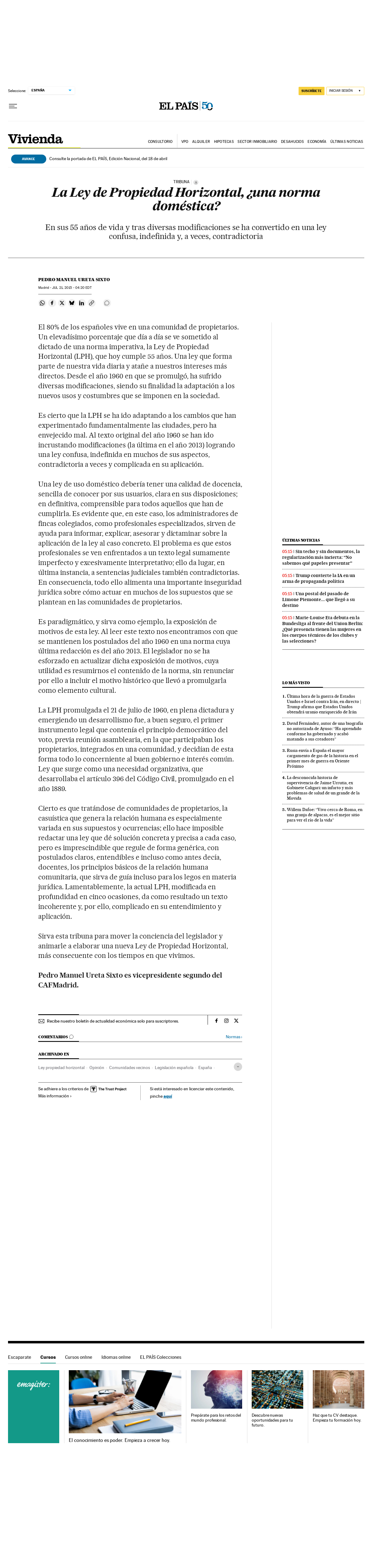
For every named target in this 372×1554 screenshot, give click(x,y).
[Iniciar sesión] (345, 91)
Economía (317, 141)
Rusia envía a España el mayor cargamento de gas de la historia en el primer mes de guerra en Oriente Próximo (322, 758)
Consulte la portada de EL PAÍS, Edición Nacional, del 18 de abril (108, 158)
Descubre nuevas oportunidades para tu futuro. (272, 1420)
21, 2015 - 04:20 (71, 288)
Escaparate (19, 1357)
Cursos (48, 1357)
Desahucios (292, 141)
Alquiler (201, 141)
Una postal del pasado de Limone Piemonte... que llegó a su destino (318, 599)
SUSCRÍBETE (311, 91)
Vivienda (35, 139)
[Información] (195, 182)
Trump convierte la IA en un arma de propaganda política (318, 578)
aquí (167, 1096)
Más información (55, 1095)
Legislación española (174, 1067)
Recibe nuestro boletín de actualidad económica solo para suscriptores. (113, 1021)
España (205, 1067)
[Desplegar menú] (13, 106)
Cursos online (78, 1357)
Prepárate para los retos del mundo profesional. (216, 1418)
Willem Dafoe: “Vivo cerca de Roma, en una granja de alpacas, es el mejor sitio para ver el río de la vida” (324, 814)
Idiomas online (116, 1357)
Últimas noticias (346, 141)
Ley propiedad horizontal (61, 1067)
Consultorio (160, 141)
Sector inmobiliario (257, 141)
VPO (184, 141)
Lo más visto (296, 682)
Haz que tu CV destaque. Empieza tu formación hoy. (337, 1418)
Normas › (234, 1037)
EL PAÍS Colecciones (160, 1357)
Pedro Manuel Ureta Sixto (74, 279)
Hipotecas (224, 141)
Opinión (96, 1067)
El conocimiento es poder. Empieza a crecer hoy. (119, 1440)
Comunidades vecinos (129, 1067)
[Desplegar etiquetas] (238, 1067)
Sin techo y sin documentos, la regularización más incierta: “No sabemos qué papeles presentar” (321, 557)
